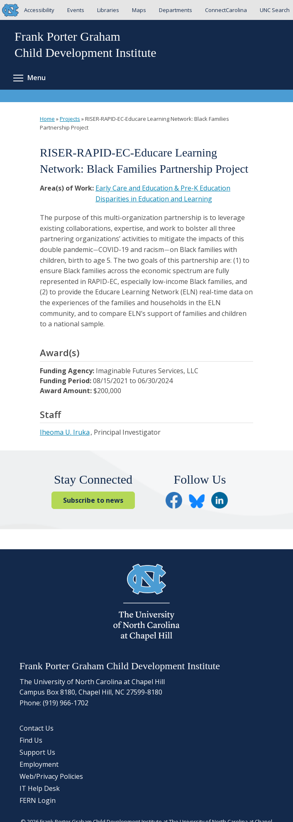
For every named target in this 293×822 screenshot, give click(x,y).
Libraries (108, 10)
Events (75, 10)
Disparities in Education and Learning (153, 198)
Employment (39, 764)
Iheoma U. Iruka (65, 432)
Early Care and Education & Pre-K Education (162, 188)
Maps (139, 10)
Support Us (37, 752)
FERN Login (38, 800)
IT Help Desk (40, 788)
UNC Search (275, 10)
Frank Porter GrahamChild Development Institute (85, 44)
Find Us (31, 740)
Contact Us (37, 728)
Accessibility (39, 10)
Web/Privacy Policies (51, 776)
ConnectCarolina (226, 10)
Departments (175, 10)
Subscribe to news (93, 500)
